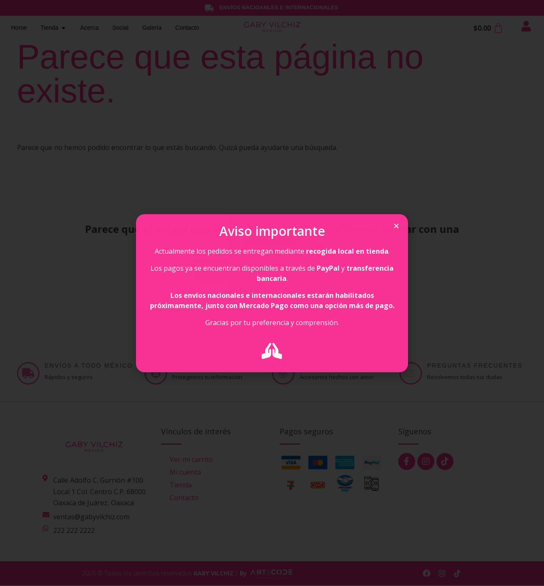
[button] (396, 226)
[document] (272, 293)
